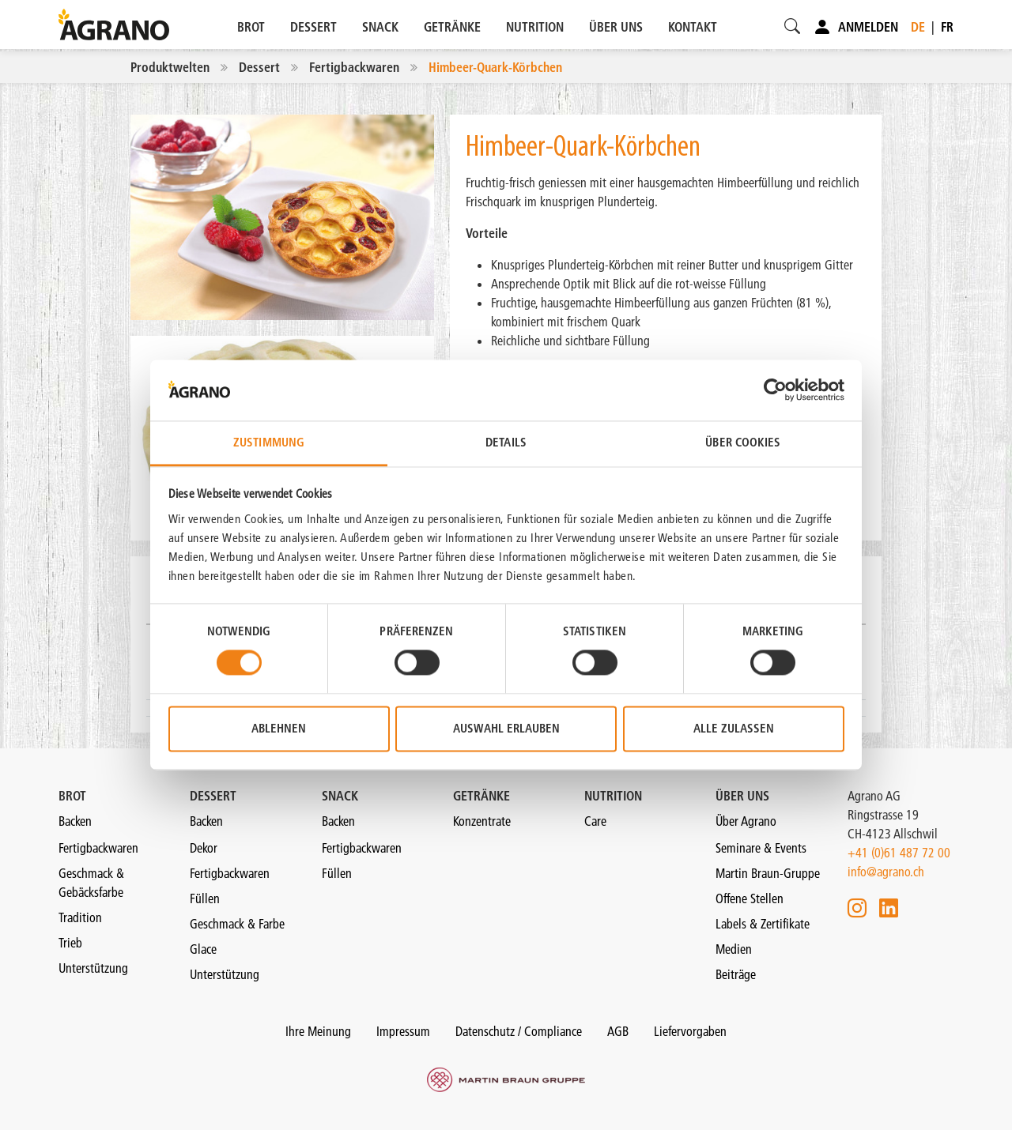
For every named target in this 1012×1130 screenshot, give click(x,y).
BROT (251, 27)
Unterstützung (93, 968)
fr (947, 27)
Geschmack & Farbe (237, 924)
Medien (734, 949)
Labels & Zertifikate (763, 924)
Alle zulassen (733, 728)
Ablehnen (278, 728)
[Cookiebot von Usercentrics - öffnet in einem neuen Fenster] (775, 390)
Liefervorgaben (690, 1031)
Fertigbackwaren (98, 848)
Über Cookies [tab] (742, 442)
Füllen (205, 898)
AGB (618, 1031)
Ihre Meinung (318, 1031)
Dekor (203, 848)
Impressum (403, 1031)
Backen (75, 821)
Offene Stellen (750, 898)
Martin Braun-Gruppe (768, 873)
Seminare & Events (761, 848)
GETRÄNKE (452, 27)
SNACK (380, 27)
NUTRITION (535, 27)
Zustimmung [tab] (268, 442)
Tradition (80, 917)
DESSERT (313, 27)
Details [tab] (506, 442)
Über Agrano (746, 821)
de (918, 27)
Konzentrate (482, 821)
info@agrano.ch (886, 872)
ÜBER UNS (616, 27)
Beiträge (736, 974)
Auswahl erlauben (506, 728)
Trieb (70, 943)
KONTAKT (692, 27)
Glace (203, 949)
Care (595, 821)
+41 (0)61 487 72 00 (899, 853)
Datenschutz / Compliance (518, 1031)
